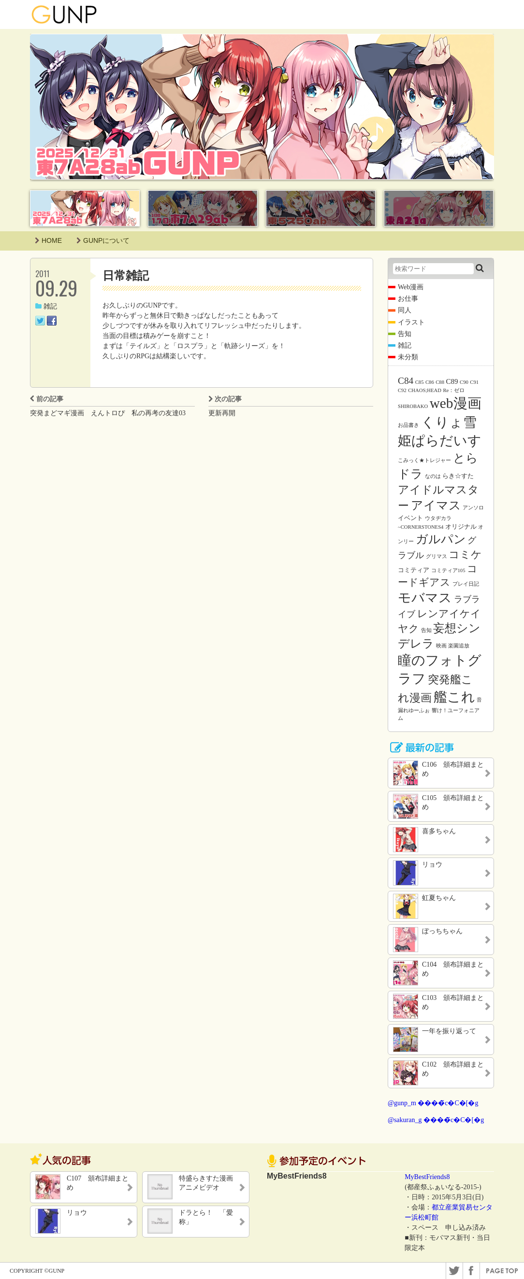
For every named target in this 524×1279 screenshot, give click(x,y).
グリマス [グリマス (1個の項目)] (436, 556)
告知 (404, 333)
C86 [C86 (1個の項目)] (429, 382)
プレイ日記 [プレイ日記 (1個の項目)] (465, 584)
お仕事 (408, 298)
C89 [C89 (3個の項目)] (452, 381)
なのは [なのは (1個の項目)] (433, 476)
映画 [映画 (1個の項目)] (441, 645)
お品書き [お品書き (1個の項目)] (408, 425)
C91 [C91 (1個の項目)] (474, 382)
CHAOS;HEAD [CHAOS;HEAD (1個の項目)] (424, 390)
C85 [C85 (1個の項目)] (419, 382)
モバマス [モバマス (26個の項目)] (425, 597)
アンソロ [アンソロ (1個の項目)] (473, 507)
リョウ (77, 1212)
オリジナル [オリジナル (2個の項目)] (461, 526)
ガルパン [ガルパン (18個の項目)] (441, 539)
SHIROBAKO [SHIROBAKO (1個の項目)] (413, 406)
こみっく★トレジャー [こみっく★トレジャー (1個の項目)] (424, 460)
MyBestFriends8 (427, 1177)
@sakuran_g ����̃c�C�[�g (436, 1120)
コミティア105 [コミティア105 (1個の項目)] (448, 570)
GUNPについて (103, 240)
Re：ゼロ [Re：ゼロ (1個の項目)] (454, 390)
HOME (48, 240)
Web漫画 (410, 287)
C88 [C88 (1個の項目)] (440, 382)
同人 (404, 310)
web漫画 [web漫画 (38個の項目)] (455, 403)
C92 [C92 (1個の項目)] (402, 390)
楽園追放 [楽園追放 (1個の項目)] (458, 645)
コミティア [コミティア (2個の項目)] (413, 570)
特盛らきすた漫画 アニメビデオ (209, 1183)
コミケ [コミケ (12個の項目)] (465, 554)
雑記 (46, 306)
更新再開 (221, 413)
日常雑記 (125, 275)
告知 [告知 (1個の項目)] (426, 630)
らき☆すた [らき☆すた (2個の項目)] (458, 475)
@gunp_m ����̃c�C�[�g (433, 1103)
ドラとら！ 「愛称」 (206, 1217)
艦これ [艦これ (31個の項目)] (454, 696)
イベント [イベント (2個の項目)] (410, 517)
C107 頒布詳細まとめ (98, 1183)
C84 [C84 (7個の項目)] (405, 381)
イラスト (411, 322)
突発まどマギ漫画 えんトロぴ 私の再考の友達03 (108, 413)
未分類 (408, 357)
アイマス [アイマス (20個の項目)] (436, 505)
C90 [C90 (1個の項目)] (464, 382)
